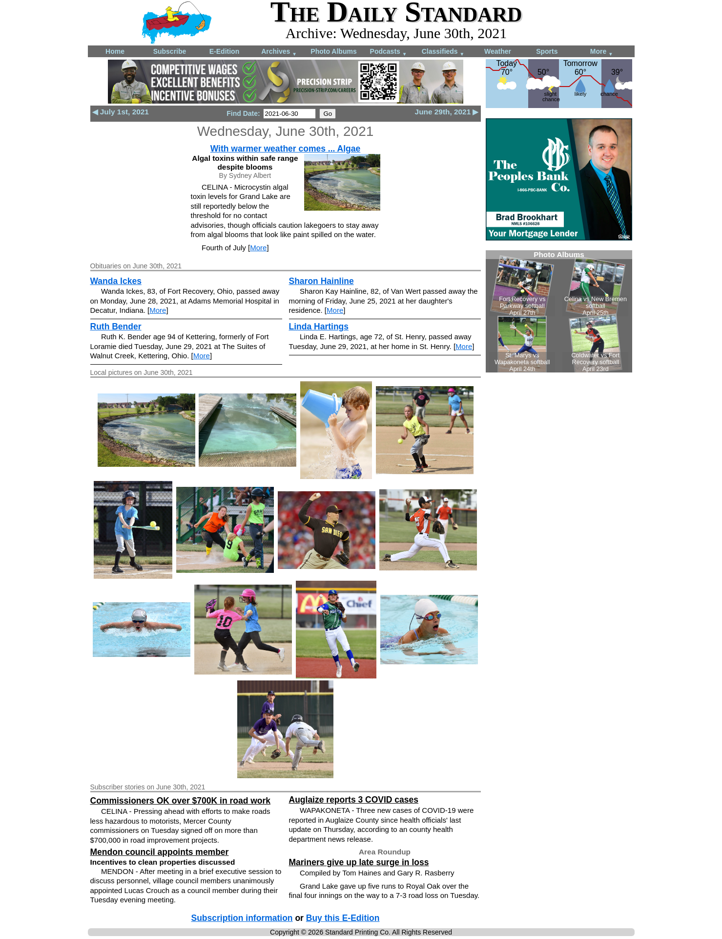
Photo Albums (333, 51)
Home (114, 51)
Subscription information (242, 918)
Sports (546, 51)
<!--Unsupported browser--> (559, 311)
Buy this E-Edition (343, 918)
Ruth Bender (116, 326)
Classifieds (443, 52)
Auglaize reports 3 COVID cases (354, 800)
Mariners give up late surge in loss (359, 862)
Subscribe (169, 51)
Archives (279, 52)
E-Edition (224, 51)
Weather (497, 51)
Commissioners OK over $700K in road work (180, 801)
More (601, 52)
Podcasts (388, 52)
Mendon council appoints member (159, 852)
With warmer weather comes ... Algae (285, 148)
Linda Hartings (319, 326)
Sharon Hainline (321, 281)
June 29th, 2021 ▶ (447, 112)
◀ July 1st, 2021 (120, 112)
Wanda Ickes (116, 281)
